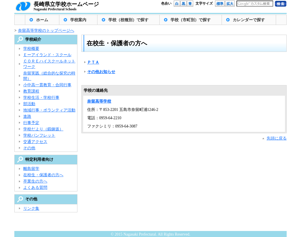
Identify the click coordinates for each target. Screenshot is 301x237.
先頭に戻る (277, 138)
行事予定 (31, 123)
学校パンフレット (39, 135)
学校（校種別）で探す (128, 20)
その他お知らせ (101, 72)
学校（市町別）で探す (191, 20)
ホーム (42, 20)
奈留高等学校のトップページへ (46, 30)
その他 (29, 148)
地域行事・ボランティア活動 (49, 110)
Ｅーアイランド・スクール (47, 55)
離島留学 (31, 169)
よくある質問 (35, 187)
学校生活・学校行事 (41, 97)
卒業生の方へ (35, 181)
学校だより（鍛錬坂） (43, 129)
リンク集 (31, 208)
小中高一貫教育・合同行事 (47, 85)
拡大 (229, 4)
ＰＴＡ (93, 62)
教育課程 (31, 91)
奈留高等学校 (99, 101)
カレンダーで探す (249, 20)
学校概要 (31, 48)
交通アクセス (35, 142)
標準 (219, 4)
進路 (27, 116)
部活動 (29, 104)
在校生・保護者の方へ (43, 175)
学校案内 (78, 20)
